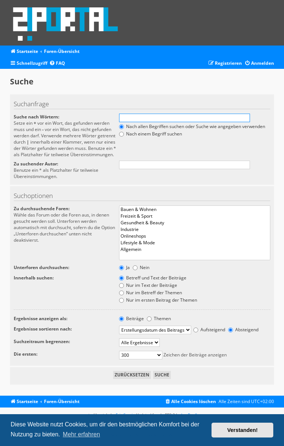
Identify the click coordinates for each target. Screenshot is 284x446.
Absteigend (243, 329)
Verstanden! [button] (242, 430)
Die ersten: (25, 354)
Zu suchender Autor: (36, 164)
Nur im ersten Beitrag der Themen (158, 300)
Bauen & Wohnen (195, 209)
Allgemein (195, 249)
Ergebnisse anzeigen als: (40, 318)
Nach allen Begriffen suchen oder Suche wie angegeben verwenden (192, 126)
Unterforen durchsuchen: (41, 267)
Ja (124, 267)
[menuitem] (57, 63)
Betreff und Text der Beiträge (152, 278)
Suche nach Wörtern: (36, 117)
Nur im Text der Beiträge (148, 285)
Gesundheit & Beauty (195, 222)
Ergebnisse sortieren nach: (43, 329)
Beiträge (131, 318)
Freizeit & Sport (195, 216)
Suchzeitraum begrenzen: (42, 341)
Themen (159, 318)
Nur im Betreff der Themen (150, 292)
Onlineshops (195, 236)
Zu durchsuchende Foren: (42, 208)
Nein (141, 267)
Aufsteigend (209, 329)
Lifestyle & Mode (195, 242)
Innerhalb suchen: (34, 278)
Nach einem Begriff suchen (150, 134)
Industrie (195, 229)
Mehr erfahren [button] (81, 434)
